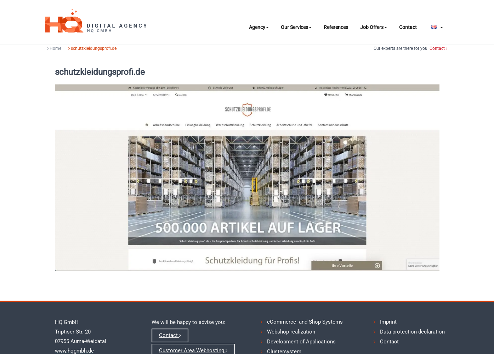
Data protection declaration (412, 332)
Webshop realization (291, 332)
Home (66, 48)
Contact (408, 27)
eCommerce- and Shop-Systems (305, 322)
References (336, 27)
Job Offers (373, 27)
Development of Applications (301, 341)
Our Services (296, 27)
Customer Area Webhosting (193, 350)
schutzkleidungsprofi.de (104, 48)
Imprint (388, 322)
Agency (259, 27)
